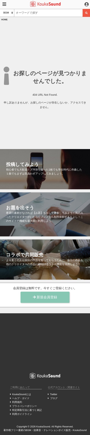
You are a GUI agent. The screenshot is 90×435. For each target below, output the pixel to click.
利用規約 (17, 402)
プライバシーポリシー (24, 406)
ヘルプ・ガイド (20, 398)
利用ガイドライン (22, 414)
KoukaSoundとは (21, 394)
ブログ (54, 398)
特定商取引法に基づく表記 (27, 410)
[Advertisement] (45, 343)
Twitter (53, 394)
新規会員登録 (45, 297)
